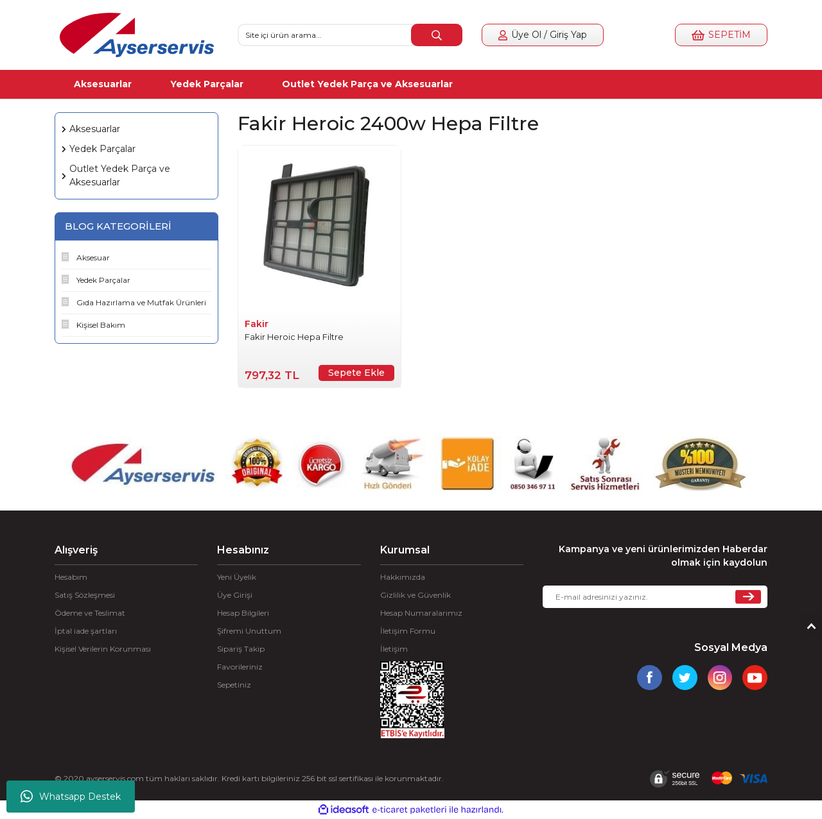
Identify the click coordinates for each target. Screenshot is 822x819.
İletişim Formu (407, 631)
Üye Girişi (234, 595)
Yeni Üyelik (236, 577)
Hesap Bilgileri (243, 613)
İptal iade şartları (86, 631)
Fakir (256, 324)
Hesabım (71, 577)
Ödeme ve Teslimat (90, 613)
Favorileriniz (240, 666)
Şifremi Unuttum (249, 631)
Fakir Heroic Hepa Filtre (294, 337)
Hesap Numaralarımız (421, 613)
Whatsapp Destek (71, 796)
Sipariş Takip (241, 649)
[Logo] (137, 35)
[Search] (350, 35)
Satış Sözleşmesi (85, 595)
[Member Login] (543, 35)
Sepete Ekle (356, 372)
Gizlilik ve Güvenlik (415, 595)
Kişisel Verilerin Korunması (103, 649)
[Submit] (748, 597)
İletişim (394, 649)
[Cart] (721, 35)
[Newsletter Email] (655, 597)
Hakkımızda (402, 577)
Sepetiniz (234, 684)
